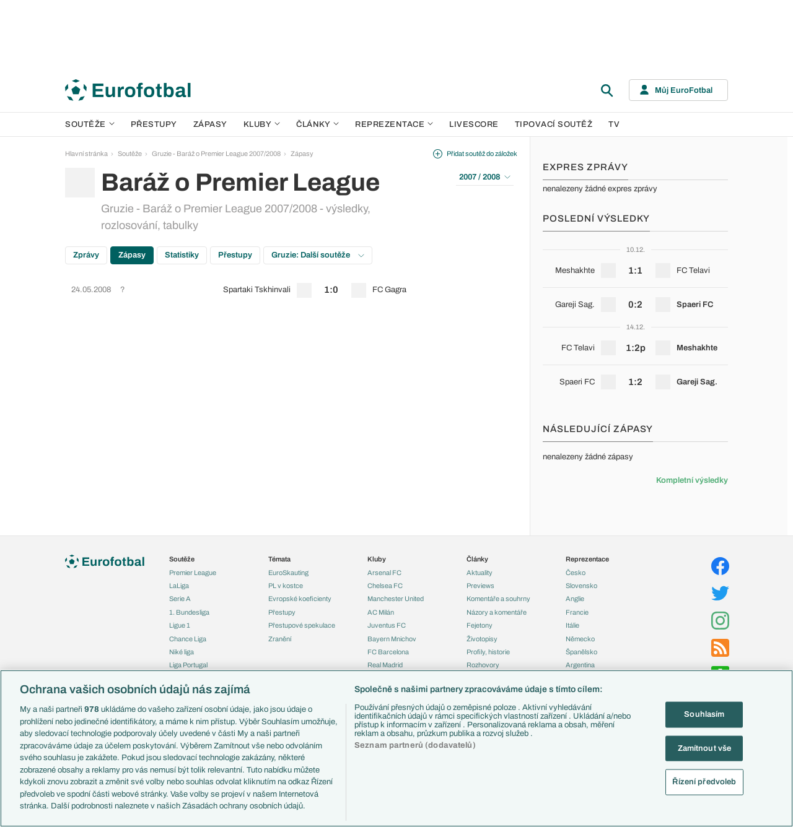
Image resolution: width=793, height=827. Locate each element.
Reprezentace (394, 124)
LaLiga (179, 585)
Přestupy (154, 124)
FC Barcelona (388, 652)
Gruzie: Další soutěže (317, 255)
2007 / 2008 (484, 177)
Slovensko (581, 585)
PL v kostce (285, 585)
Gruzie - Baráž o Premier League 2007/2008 (216, 153)
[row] (291, 290)
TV (614, 124)
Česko (575, 572)
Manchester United (395, 598)
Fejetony (480, 625)
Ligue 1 (179, 625)
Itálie (572, 625)
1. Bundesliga (189, 612)
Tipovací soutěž (554, 124)
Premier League (192, 572)
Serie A (180, 598)
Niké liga (181, 652)
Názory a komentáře (497, 612)
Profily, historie (488, 652)
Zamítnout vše (705, 747)
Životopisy (482, 639)
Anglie (575, 598)
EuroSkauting (288, 572)
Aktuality (480, 572)
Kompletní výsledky (692, 480)
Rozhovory (483, 665)
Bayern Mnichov (391, 639)
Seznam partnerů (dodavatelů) (415, 745)
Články (477, 559)
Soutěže (90, 124)
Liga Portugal (188, 665)
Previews (480, 585)
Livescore (474, 124)
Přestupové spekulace (301, 625)
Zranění (279, 639)
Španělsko (581, 652)
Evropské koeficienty (299, 598)
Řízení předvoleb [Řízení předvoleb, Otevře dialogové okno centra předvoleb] (704, 781)
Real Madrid (385, 665)
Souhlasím (704, 714)
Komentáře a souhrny (498, 598)
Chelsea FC (385, 585)
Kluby (262, 124)
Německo (580, 639)
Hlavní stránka (86, 153)
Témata (279, 559)
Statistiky (182, 255)
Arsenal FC (384, 572)
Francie (577, 612)
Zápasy (210, 124)
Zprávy (86, 255)
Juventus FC (386, 625)
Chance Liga (187, 639)
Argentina (580, 665)
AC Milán (380, 612)
